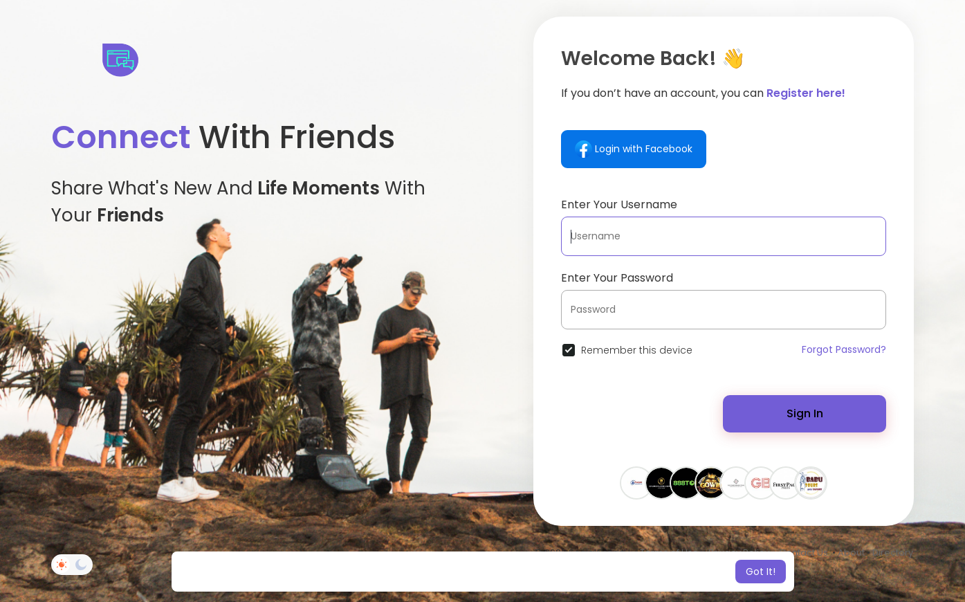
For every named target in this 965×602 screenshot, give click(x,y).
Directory (892, 552)
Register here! (805, 93)
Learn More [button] (598, 571)
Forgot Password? (844, 349)
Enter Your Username (619, 204)
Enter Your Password (617, 278)
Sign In (805, 413)
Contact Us (803, 552)
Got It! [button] (760, 571)
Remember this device (636, 350)
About (851, 552)
